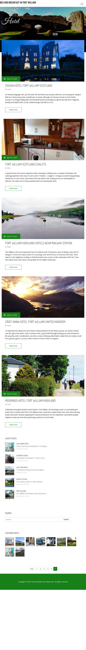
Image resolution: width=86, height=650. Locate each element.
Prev (32, 569)
